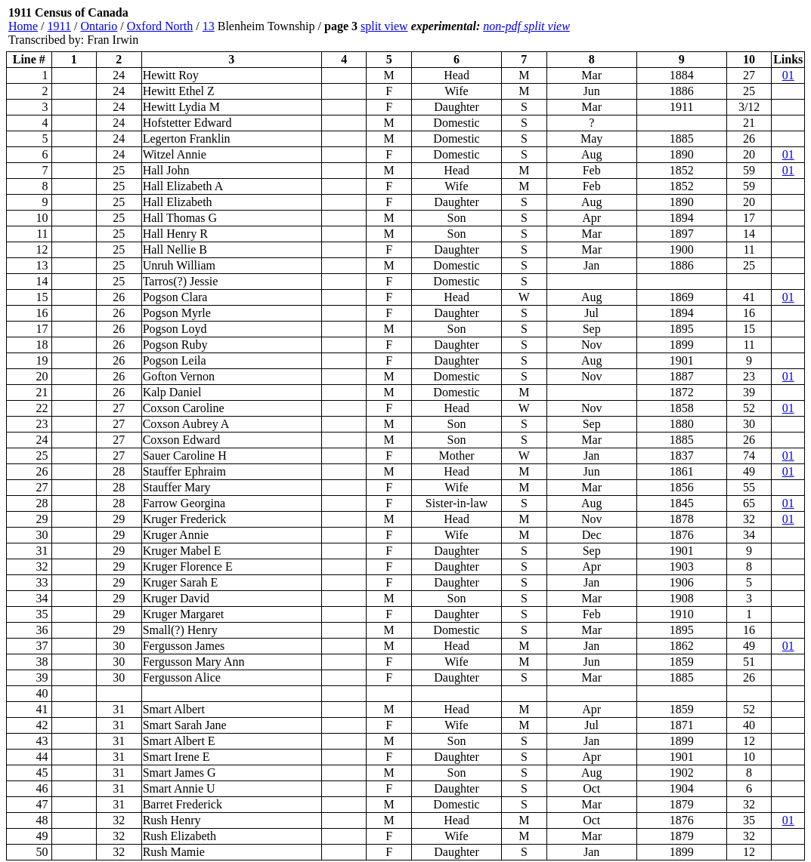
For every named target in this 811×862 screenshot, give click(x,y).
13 (209, 26)
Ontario (98, 26)
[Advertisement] (714, 26)
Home (23, 26)
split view (384, 26)
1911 (59, 26)
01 (788, 75)
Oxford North (160, 26)
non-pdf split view (526, 26)
